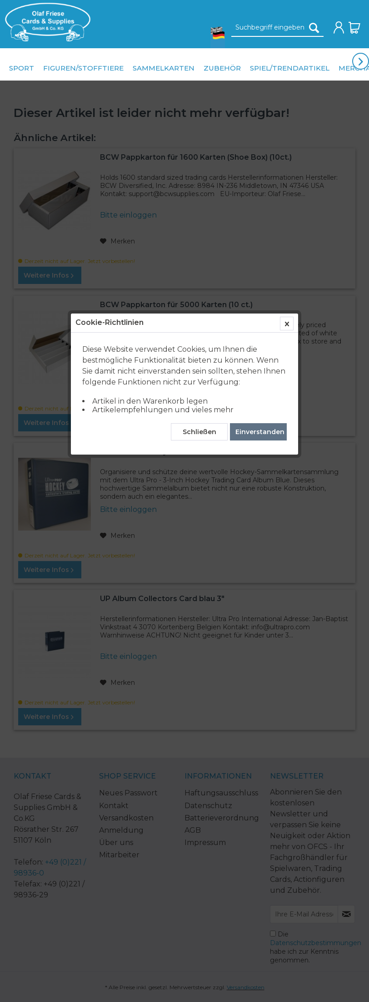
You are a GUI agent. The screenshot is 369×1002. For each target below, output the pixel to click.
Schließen (199, 211)
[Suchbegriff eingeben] (277, 28)
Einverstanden (259, 211)
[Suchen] (314, 28)
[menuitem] (45, 22)
